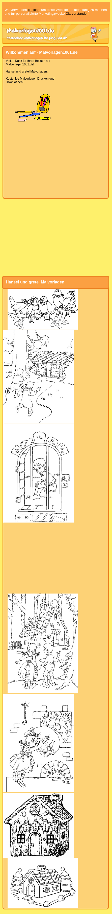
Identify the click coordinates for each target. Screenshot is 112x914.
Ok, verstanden (77, 13)
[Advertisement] (55, 159)
